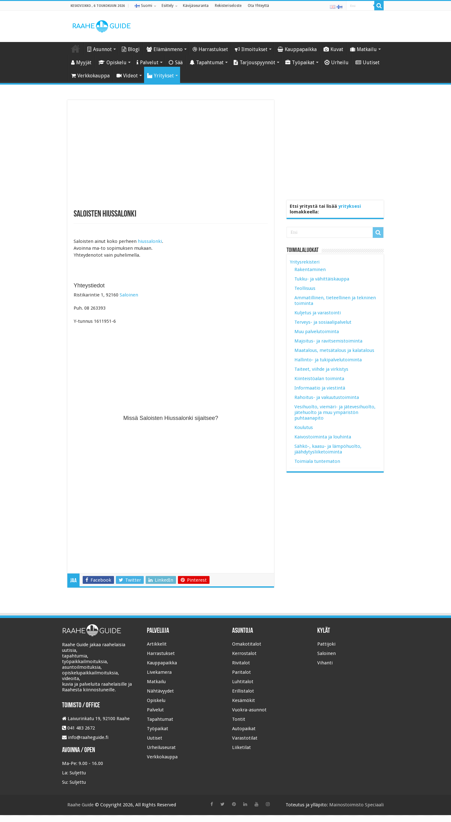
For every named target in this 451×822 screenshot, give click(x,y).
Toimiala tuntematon (317, 461)
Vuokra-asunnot (249, 710)
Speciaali (374, 805)
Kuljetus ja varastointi (317, 313)
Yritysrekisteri (304, 262)
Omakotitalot (246, 644)
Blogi (131, 49)
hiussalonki (150, 241)
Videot (127, 76)
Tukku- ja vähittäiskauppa (321, 279)
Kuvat (333, 49)
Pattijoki (326, 644)
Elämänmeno (165, 49)
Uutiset (367, 62)
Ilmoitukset (251, 49)
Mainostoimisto (346, 805)
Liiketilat (241, 747)
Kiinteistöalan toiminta (319, 378)
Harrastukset (210, 49)
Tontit (238, 719)
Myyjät (81, 62)
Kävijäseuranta (196, 5)
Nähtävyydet (160, 691)
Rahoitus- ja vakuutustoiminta (326, 397)
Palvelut (147, 62)
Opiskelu (112, 62)
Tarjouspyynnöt (254, 62)
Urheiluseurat (161, 747)
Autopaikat (244, 728)
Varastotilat (244, 738)
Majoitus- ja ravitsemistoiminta (328, 341)
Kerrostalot (244, 653)
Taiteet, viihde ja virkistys (321, 369)
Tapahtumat (206, 62)
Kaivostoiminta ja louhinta (322, 437)
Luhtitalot (242, 681)
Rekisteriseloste (228, 5)
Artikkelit (157, 644)
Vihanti (325, 663)
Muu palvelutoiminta (316, 331)
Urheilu (336, 62)
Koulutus (303, 427)
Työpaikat (299, 62)
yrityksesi (349, 206)
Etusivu (75, 48)
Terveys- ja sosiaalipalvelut (322, 322)
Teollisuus (304, 288)
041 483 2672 (81, 728)
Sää (175, 62)
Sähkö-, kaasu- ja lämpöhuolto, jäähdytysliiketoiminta (327, 449)
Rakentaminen (310, 269)
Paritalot (241, 672)
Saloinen (129, 295)
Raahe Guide (80, 805)
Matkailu (363, 49)
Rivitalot (241, 663)
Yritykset (160, 76)
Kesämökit (243, 700)
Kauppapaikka (297, 49)
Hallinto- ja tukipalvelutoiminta (328, 360)
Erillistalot (243, 691)
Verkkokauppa (90, 76)
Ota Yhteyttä (258, 5)
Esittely (168, 5)
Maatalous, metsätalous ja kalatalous (334, 350)
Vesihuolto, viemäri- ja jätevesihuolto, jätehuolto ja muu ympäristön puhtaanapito (335, 412)
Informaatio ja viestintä (319, 388)
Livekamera (159, 672)
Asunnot (99, 49)
